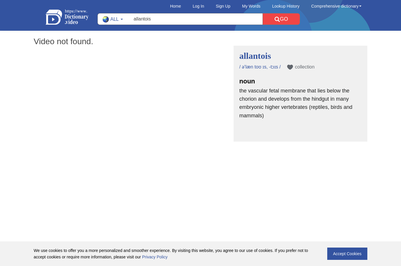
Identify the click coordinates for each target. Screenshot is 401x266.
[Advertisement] (200, 179)
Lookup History (285, 6)
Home (175, 6)
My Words (251, 6)
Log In (198, 6)
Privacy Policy (154, 257)
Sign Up (223, 6)
